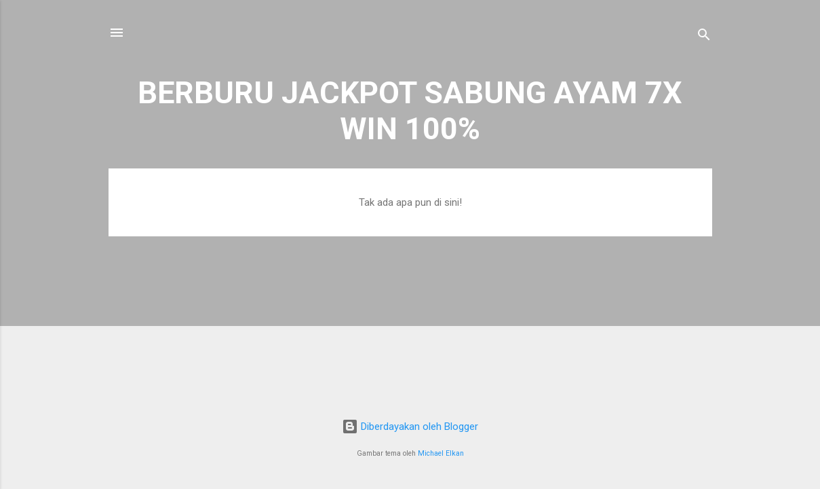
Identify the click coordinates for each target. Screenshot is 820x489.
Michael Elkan (441, 453)
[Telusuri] (704, 37)
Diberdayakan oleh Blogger (410, 426)
